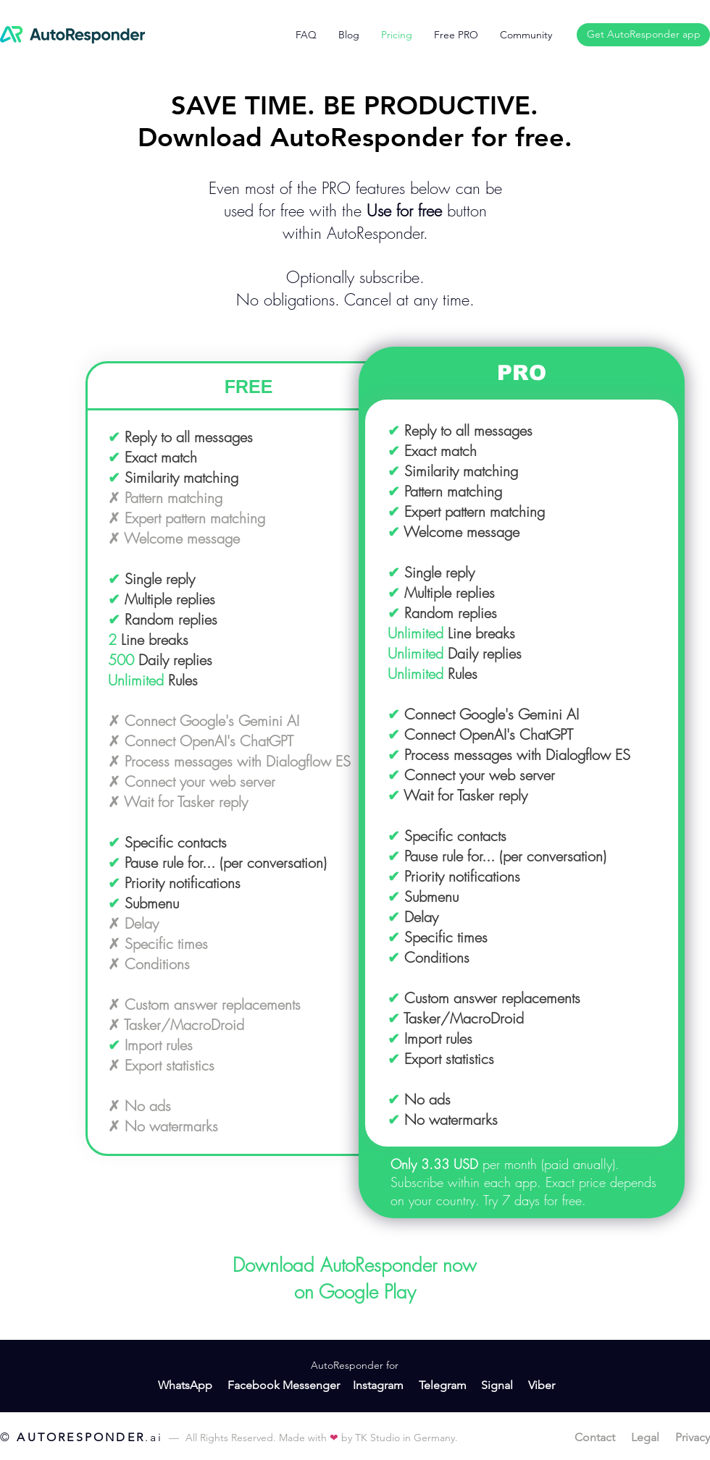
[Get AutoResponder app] (643, 34)
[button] (526, 34)
